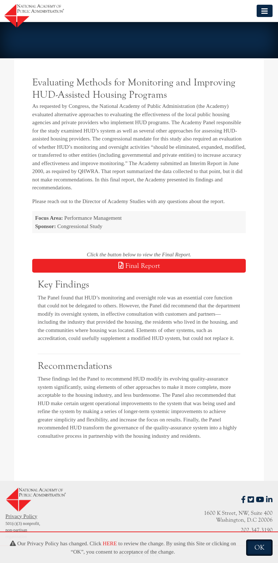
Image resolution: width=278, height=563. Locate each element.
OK (259, 547)
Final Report (139, 266)
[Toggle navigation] (265, 11)
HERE (110, 543)
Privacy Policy (21, 516)
